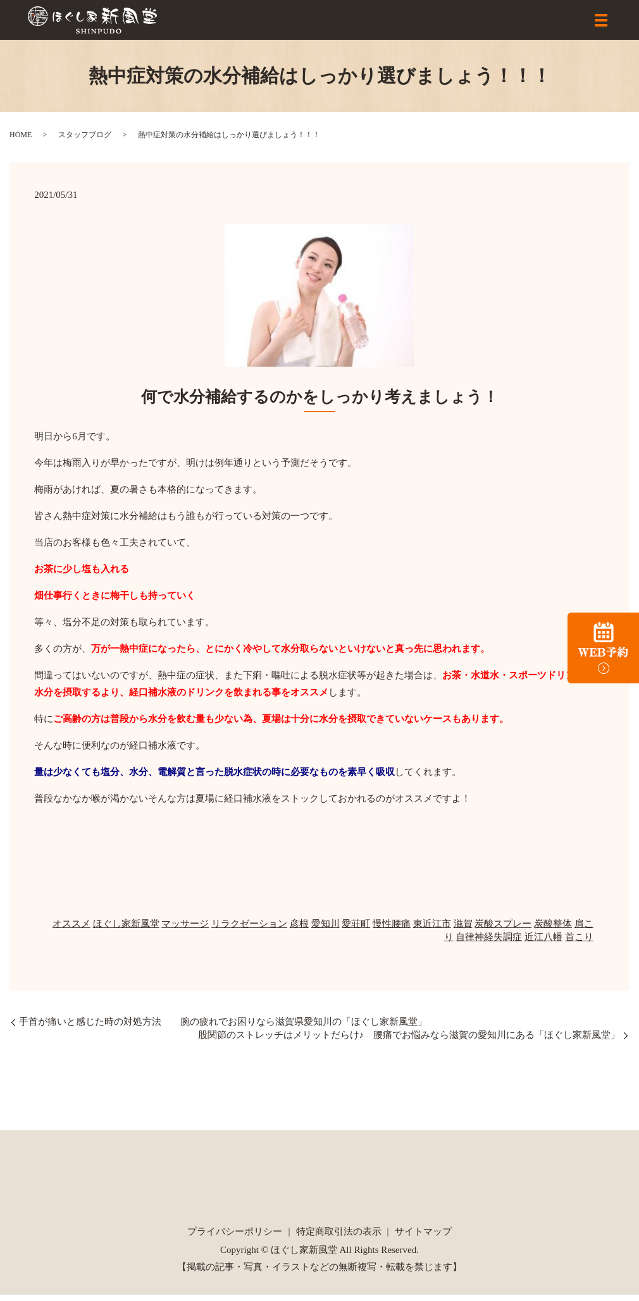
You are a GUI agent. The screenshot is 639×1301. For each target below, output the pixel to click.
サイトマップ (423, 1238)
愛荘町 (356, 930)
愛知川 (325, 930)
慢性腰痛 (392, 930)
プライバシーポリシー (234, 1238)
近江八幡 (543, 943)
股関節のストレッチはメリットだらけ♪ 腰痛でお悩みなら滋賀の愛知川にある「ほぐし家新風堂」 (409, 1041)
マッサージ (185, 930)
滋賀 (463, 930)
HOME (20, 141)
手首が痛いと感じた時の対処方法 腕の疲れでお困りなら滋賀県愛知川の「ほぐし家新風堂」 (223, 1028)
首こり (579, 943)
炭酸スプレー (503, 930)
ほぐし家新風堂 (126, 930)
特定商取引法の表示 (339, 1238)
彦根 (299, 930)
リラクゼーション (249, 930)
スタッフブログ (84, 141)
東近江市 (432, 930)
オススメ (71, 930)
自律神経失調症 (489, 943)
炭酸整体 (553, 930)
